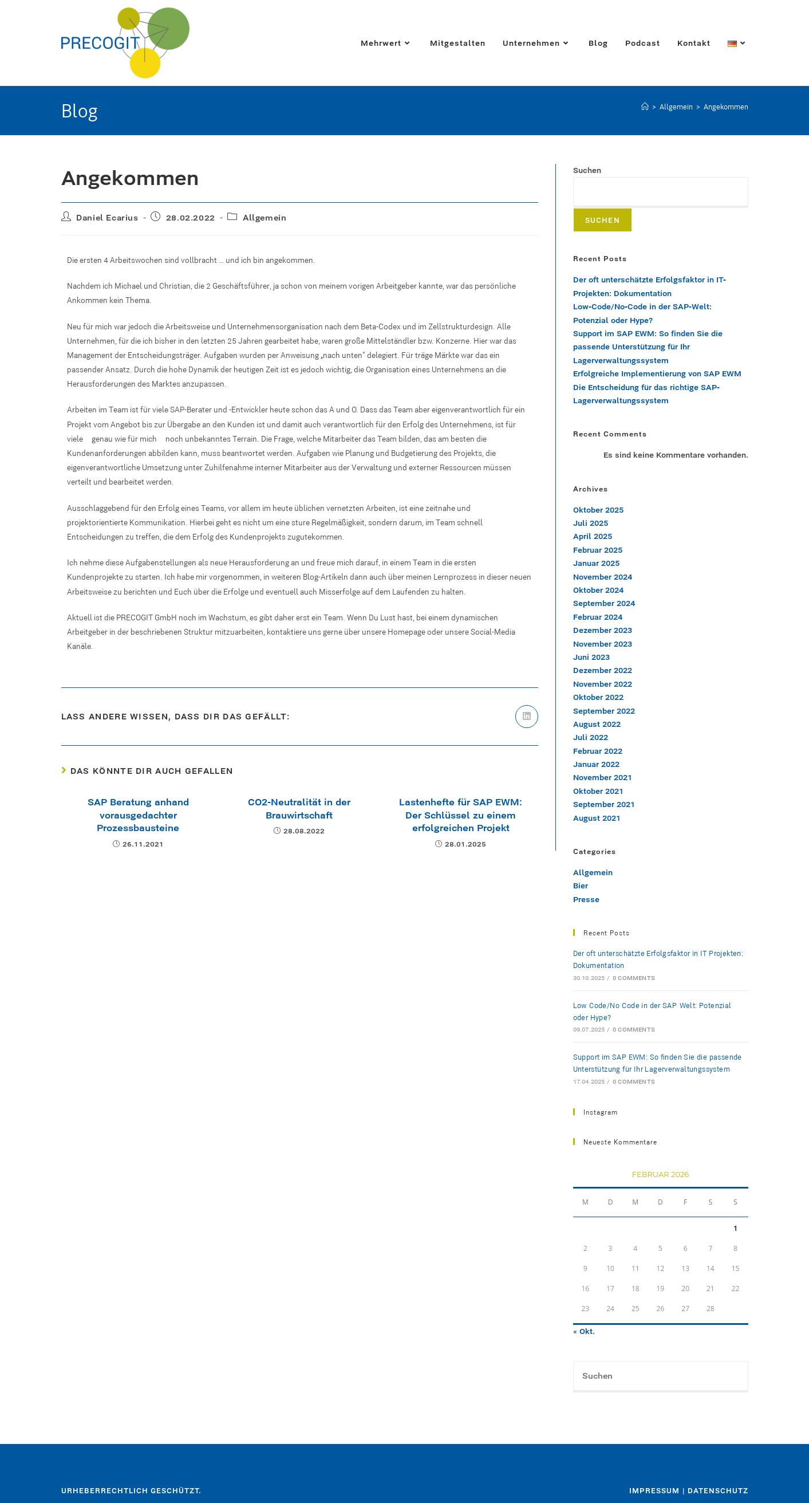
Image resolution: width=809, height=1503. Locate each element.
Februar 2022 (597, 751)
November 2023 (602, 644)
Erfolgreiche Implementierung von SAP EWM (658, 373)
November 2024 (602, 577)
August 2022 (597, 724)
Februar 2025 (597, 550)
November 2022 (602, 684)
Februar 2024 (597, 617)
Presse (586, 899)
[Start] (645, 106)
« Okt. (584, 1331)
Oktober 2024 (598, 590)
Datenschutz (718, 1490)
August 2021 (597, 818)
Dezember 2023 (602, 630)
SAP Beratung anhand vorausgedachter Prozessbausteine (138, 814)
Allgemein (264, 217)
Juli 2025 (590, 523)
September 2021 (604, 804)
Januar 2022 (596, 764)
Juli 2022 (590, 737)
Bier (580, 885)
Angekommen (726, 106)
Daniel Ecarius (107, 217)
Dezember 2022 (602, 670)
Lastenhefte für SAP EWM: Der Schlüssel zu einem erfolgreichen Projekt (460, 814)
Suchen (587, 170)
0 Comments (634, 978)
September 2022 (604, 711)
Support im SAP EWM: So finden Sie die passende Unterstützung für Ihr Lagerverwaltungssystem (648, 346)
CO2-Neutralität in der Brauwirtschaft (299, 808)
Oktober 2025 (598, 510)
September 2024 (604, 603)
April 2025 (592, 536)
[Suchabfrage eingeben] (660, 1376)
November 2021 (602, 777)
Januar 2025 (596, 563)
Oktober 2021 (598, 791)
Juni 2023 (591, 657)
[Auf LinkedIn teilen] (526, 716)
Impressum (654, 1490)
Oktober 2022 (598, 697)
